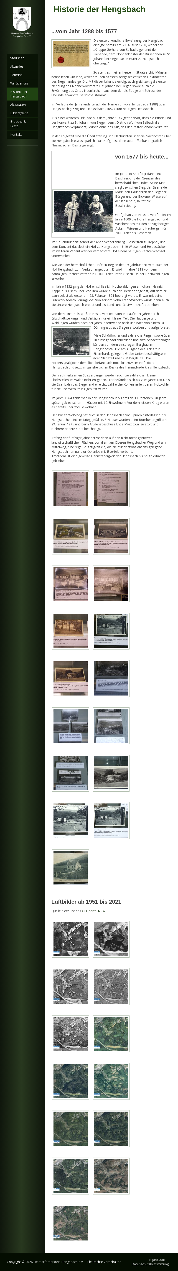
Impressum (156, 1259)
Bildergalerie (19, 113)
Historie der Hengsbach (18, 94)
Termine (16, 75)
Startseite (17, 58)
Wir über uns (19, 83)
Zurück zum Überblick (110, 169)
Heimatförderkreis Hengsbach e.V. (59, 1262)
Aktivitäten (18, 104)
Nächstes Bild (59, 155)
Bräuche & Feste (18, 123)
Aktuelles (16, 66)
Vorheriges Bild (54, 155)
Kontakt (16, 134)
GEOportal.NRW (93, 911)
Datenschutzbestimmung (150, 1264)
